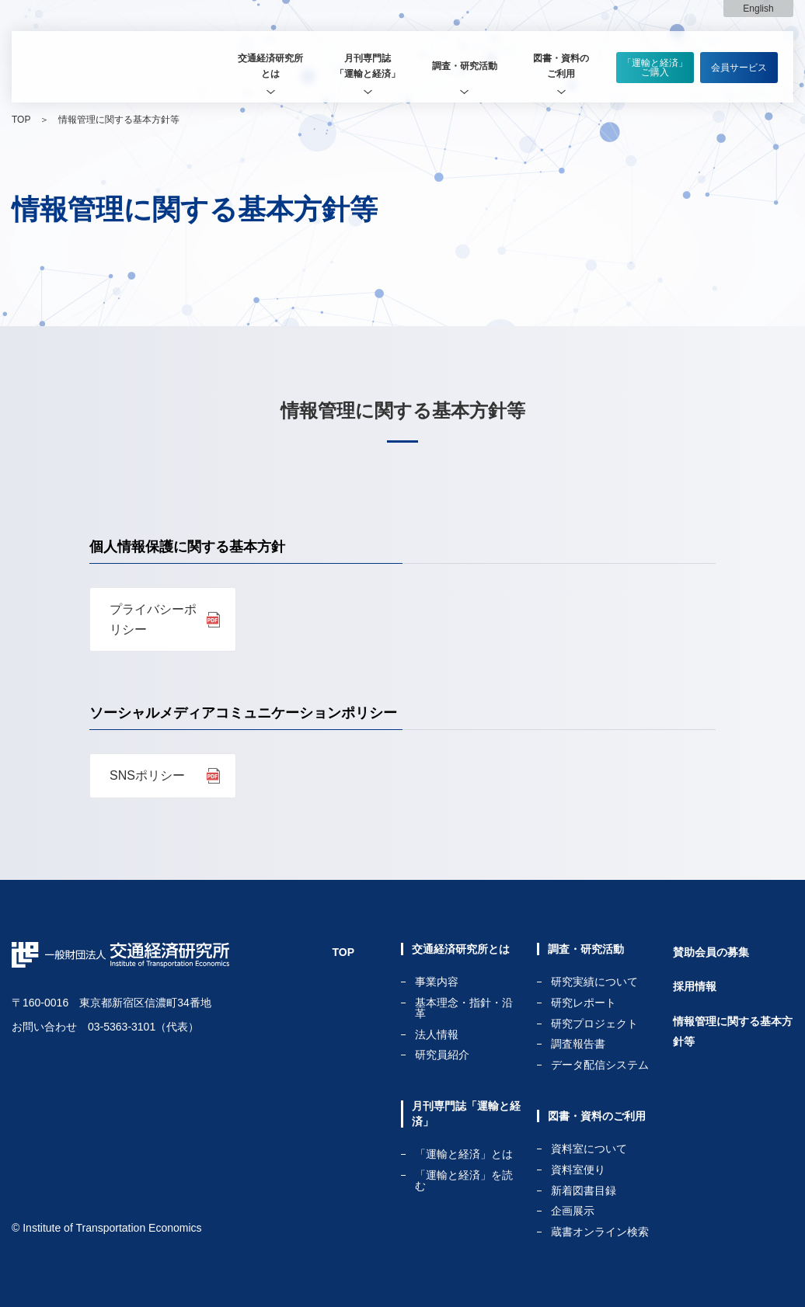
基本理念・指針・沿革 (464, 1008)
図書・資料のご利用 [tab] (561, 66)
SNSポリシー (147, 775)
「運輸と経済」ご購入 (655, 67)
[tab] (270, 67)
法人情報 (436, 1035)
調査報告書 (578, 1044)
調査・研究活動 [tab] (464, 66)
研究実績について (594, 982)
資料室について (589, 1149)
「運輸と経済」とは (464, 1154)
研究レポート (583, 1003)
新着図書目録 (583, 1191)
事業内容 (436, 982)
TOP (21, 119)
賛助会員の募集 (711, 952)
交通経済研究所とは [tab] (270, 66)
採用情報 (694, 986)
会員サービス (739, 67)
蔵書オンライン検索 (600, 1231)
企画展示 (572, 1211)
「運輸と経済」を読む (464, 1180)
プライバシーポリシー (153, 619)
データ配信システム (600, 1064)
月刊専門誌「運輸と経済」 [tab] (367, 66)
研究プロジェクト (594, 1024)
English (758, 8)
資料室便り (578, 1170)
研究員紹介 (442, 1054)
